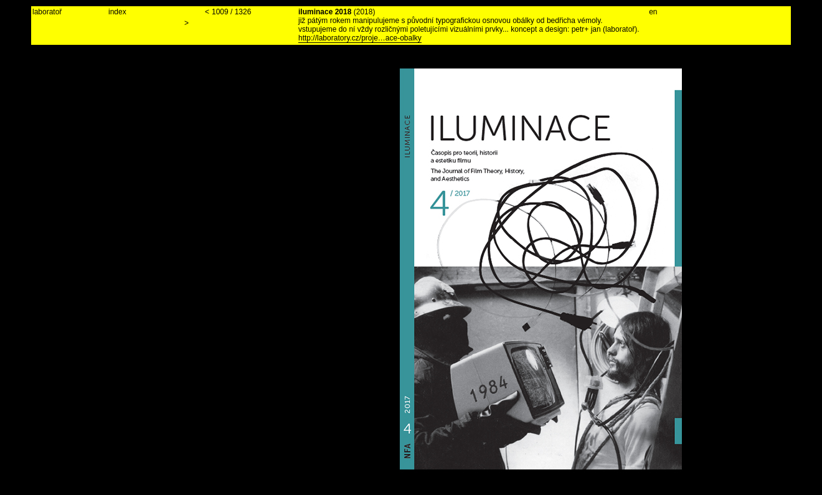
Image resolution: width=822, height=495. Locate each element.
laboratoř (47, 11)
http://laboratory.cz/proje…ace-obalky (360, 38)
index (117, 11)
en (653, 11)
